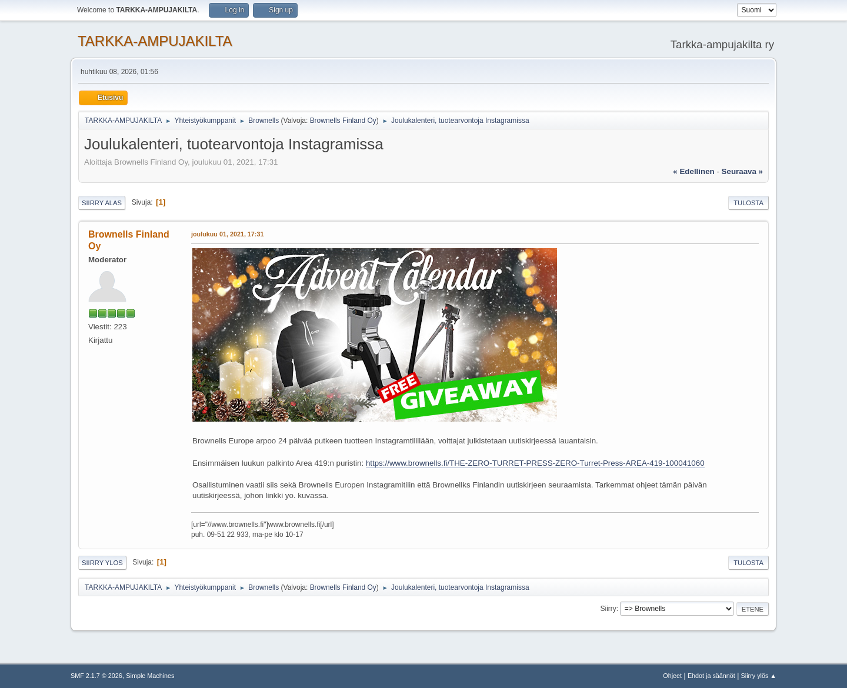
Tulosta (748, 202)
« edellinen (693, 171)
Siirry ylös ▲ (758, 675)
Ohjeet (672, 675)
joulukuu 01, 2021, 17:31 (227, 234)
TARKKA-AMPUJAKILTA (155, 41)
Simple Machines (150, 675)
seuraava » (742, 171)
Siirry (608, 608)
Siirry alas (102, 202)
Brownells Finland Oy (343, 120)
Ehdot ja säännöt (711, 675)
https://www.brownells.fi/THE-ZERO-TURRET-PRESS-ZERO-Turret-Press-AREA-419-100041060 (535, 463)
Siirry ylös (102, 562)
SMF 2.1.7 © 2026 (96, 675)
